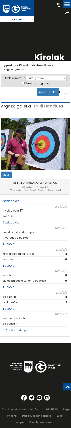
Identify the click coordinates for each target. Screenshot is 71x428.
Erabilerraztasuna (41, 422)
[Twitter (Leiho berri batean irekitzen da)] (31, 398)
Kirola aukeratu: (15, 78)
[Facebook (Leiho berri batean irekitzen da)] (24, 398)
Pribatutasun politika (36, 415)
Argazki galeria (14, 69)
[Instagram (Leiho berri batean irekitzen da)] (47, 398)
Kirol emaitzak (41, 65)
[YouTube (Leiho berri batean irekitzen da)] (39, 398)
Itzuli (6, 175)
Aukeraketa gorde (37, 83)
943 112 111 (51, 409)
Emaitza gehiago (16, 330)
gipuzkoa (10, 65)
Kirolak (17, 19)
